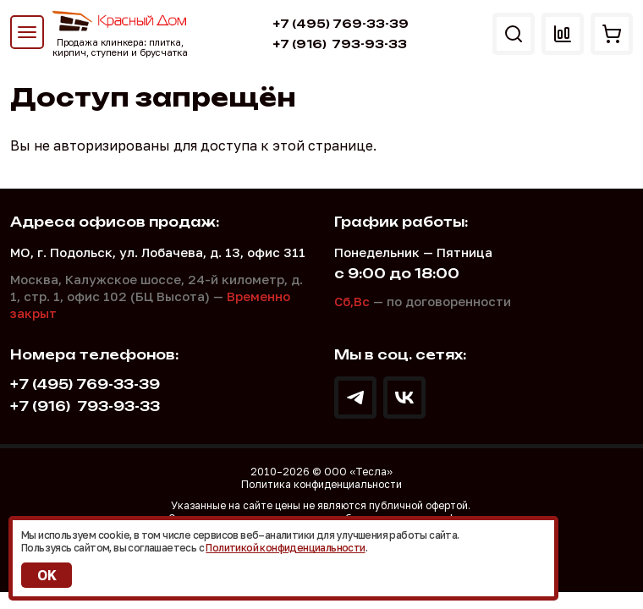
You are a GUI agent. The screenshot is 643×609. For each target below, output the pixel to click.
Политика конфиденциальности (321, 484)
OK (47, 575)
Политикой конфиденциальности (285, 547)
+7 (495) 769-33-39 (340, 23)
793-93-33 (339, 44)
